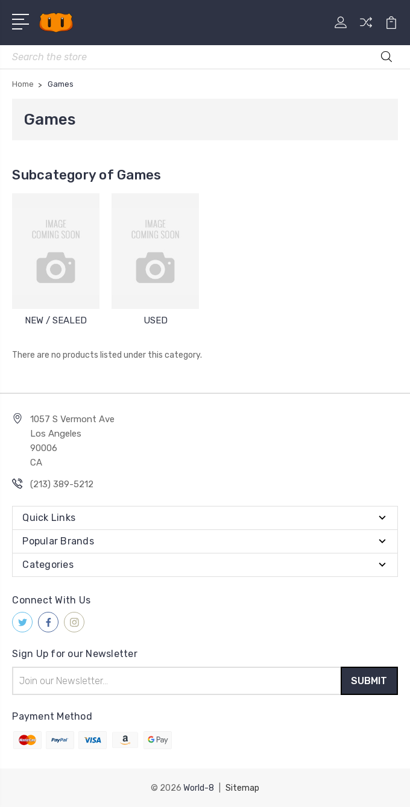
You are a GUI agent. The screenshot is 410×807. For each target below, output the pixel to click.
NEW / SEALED (56, 320)
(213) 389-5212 (61, 484)
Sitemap (242, 787)
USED (156, 320)
